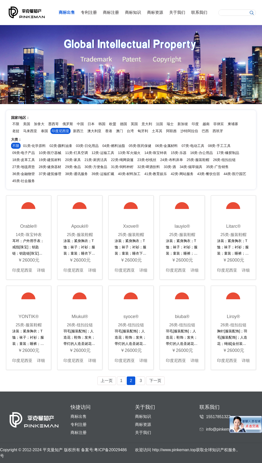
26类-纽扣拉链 (224, 160)
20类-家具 (73, 160)
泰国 (44, 131)
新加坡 (182, 124)
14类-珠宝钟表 (155, 153)
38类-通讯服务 (76, 174)
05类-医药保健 (140, 146)
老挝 (15, 131)
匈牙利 (143, 131)
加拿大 (39, 124)
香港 (108, 131)
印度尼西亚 (22, 270)
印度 (195, 124)
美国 (26, 124)
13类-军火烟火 (129, 153)
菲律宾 (218, 124)
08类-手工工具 (219, 146)
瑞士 (170, 124)
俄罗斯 (67, 124)
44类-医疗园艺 (235, 174)
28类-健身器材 (50, 167)
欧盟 (112, 124)
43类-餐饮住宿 (208, 174)
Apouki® (79, 226)
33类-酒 (170, 167)
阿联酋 (171, 131)
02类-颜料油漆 (60, 146)
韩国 (101, 124)
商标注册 (111, 12)
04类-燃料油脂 (113, 146)
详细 (41, 270)
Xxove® (131, 226)
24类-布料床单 (171, 160)
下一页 (155, 380)
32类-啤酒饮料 (148, 167)
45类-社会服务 (23, 181)
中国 (80, 124)
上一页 (107, 380)
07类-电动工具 (192, 146)
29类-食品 (73, 167)
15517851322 (218, 417)
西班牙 (218, 131)
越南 (206, 124)
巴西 (205, 131)
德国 (123, 124)
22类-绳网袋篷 (122, 160)
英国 (134, 124)
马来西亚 (30, 131)
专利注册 (89, 12)
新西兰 (78, 131)
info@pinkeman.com (224, 429)
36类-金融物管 (23, 174)
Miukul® (80, 316)
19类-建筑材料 (50, 160)
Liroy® (233, 316)
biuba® (182, 316)
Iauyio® (182, 226)
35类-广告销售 (217, 167)
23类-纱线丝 (146, 160)
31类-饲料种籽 (122, 167)
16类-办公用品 (201, 153)
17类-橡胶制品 (228, 153)
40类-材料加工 (129, 174)
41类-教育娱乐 (155, 174)
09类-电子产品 (23, 153)
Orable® (28, 226)
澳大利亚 (94, 131)
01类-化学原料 (34, 146)
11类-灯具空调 (76, 153)
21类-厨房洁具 (96, 160)
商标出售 (67, 12)
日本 (91, 124)
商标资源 (155, 12)
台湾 (130, 131)
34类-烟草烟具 (191, 167)
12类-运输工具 (103, 153)
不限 (15, 124)
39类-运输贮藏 (103, 174)
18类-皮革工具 (23, 160)
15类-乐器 (178, 153)
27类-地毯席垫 (23, 167)
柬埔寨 (233, 124)
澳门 (119, 131)
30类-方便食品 (96, 167)
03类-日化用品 (87, 146)
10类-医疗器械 (50, 153)
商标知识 (133, 12)
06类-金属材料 (166, 146)
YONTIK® (29, 316)
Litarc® (233, 226)
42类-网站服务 (182, 174)
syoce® (131, 316)
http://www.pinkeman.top (174, 450)
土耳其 (157, 131)
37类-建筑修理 (50, 174)
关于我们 (177, 12)
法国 (159, 124)
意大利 (147, 124)
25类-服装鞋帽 (198, 160)
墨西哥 (53, 124)
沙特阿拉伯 (189, 131)
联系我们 (199, 12)
